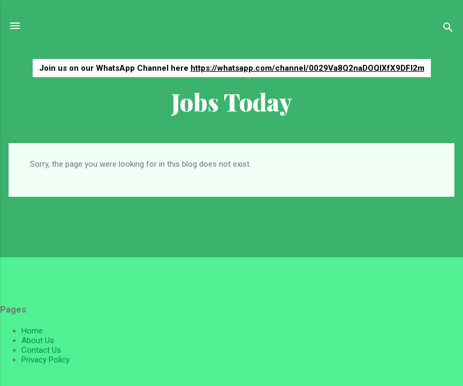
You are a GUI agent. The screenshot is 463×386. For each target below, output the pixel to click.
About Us (37, 340)
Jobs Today (231, 101)
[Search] (448, 29)
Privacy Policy (45, 360)
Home (32, 331)
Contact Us (41, 350)
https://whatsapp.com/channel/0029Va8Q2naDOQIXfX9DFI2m (307, 68)
